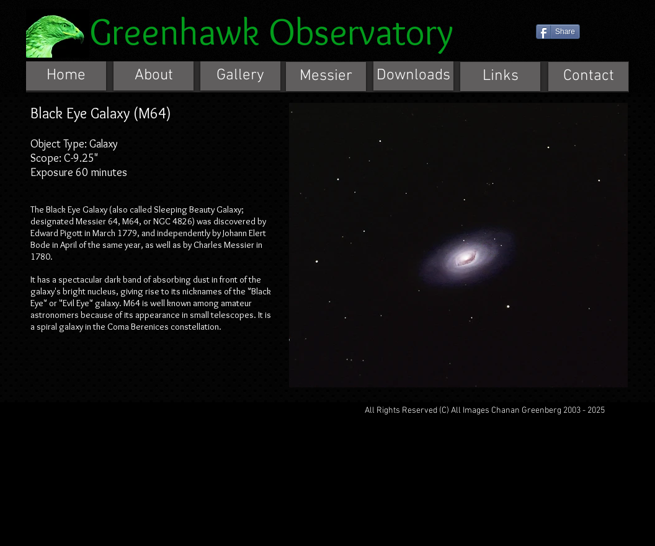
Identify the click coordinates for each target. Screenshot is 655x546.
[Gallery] (240, 75)
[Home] (66, 75)
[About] (154, 75)
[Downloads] (413, 75)
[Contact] (588, 76)
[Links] (500, 76)
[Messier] (326, 76)
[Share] (558, 31)
